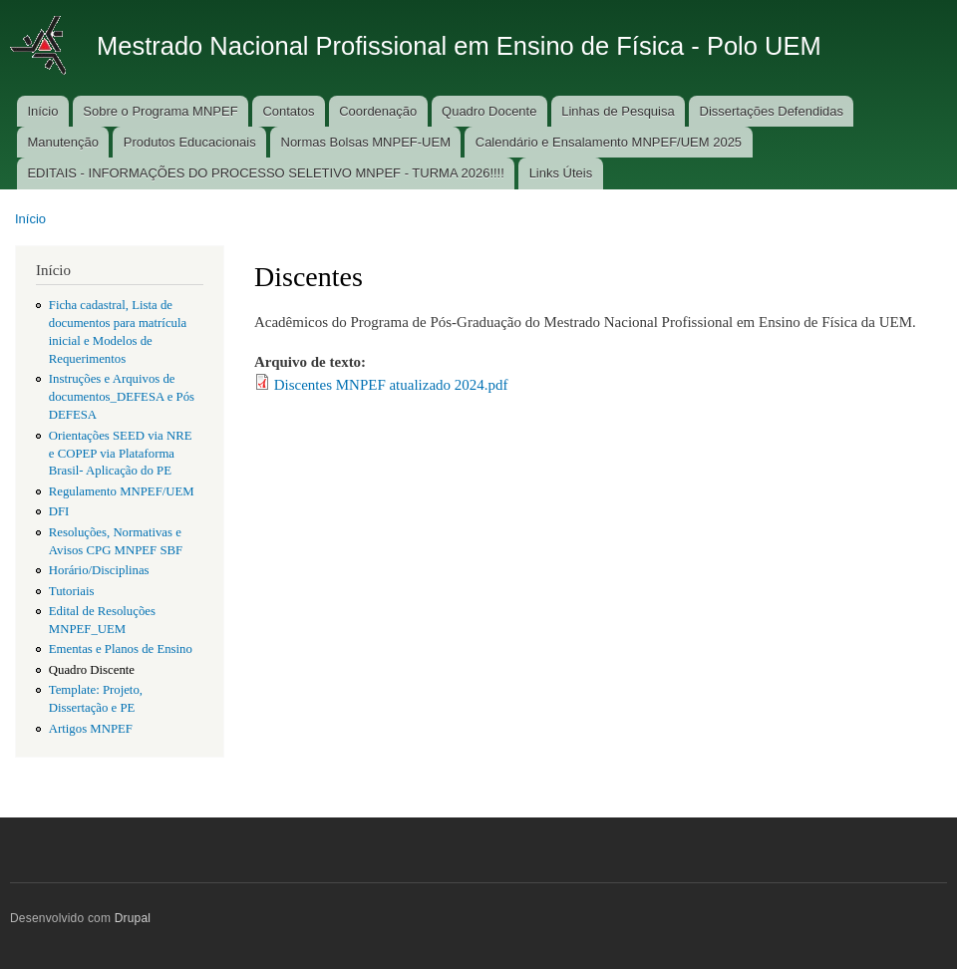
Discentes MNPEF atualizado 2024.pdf (391, 385)
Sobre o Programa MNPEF (160, 111)
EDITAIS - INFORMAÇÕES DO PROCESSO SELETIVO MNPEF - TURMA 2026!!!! (265, 172)
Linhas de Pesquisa (617, 111)
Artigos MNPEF (91, 729)
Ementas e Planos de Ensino (120, 649)
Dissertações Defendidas (772, 111)
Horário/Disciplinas (99, 570)
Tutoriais (72, 591)
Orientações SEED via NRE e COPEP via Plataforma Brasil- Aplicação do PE (120, 454)
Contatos (288, 111)
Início (42, 111)
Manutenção (63, 142)
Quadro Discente (92, 670)
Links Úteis (561, 172)
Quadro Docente (489, 111)
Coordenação (378, 111)
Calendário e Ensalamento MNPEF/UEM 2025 (609, 142)
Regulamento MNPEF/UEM (121, 491)
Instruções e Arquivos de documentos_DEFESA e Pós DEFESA (121, 397)
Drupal (133, 918)
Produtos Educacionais (190, 142)
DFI (59, 511)
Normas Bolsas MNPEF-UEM (366, 142)
